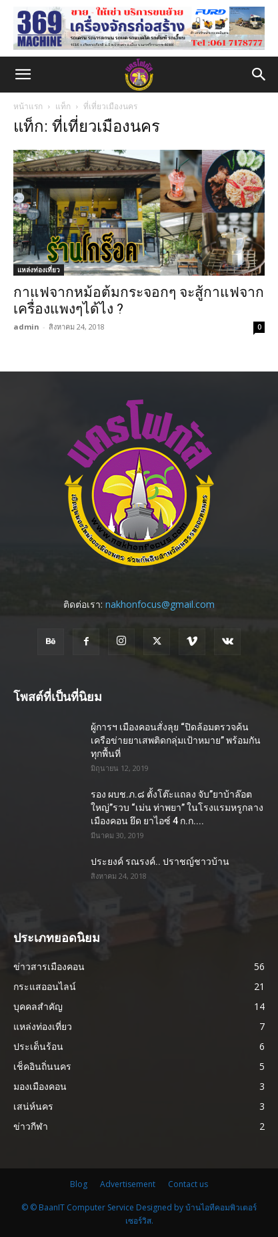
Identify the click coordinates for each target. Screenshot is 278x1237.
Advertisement (127, 1184)
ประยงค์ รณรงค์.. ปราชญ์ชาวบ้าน (160, 861)
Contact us (188, 1184)
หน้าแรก (28, 106)
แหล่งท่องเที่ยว (38, 269)
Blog (78, 1184)
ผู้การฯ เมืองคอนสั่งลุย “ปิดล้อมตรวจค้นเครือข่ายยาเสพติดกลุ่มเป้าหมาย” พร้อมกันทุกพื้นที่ (176, 740)
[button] (22, 75)
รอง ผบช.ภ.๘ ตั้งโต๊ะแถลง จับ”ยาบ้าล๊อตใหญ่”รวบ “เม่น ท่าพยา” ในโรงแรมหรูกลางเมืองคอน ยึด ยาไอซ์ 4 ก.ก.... (177, 807)
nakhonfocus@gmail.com (160, 604)
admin (26, 327)
